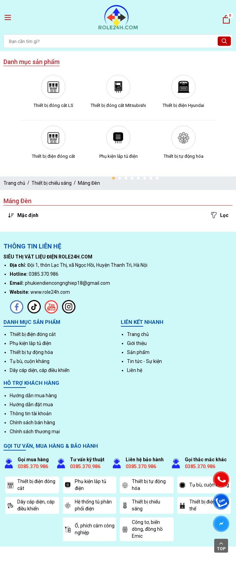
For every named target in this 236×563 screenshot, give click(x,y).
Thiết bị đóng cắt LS (53, 105)
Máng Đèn (89, 183)
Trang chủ (14, 183)
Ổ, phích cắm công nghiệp (89, 529)
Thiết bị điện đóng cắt (53, 156)
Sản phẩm (138, 352)
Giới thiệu (137, 343)
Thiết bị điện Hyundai (183, 105)
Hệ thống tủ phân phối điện (88, 505)
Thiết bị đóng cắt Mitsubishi (118, 105)
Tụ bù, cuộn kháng (29, 361)
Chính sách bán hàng (32, 422)
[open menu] (7, 17)
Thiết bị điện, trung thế (204, 505)
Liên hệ (134, 370)
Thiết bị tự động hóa (183, 156)
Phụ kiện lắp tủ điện (118, 156)
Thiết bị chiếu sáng (51, 183)
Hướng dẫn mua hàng (33, 395)
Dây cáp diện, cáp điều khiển (40, 370)
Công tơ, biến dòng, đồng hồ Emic (142, 528)
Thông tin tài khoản (31, 413)
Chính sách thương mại (35, 431)
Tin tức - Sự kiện (144, 361)
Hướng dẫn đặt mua (31, 404)
